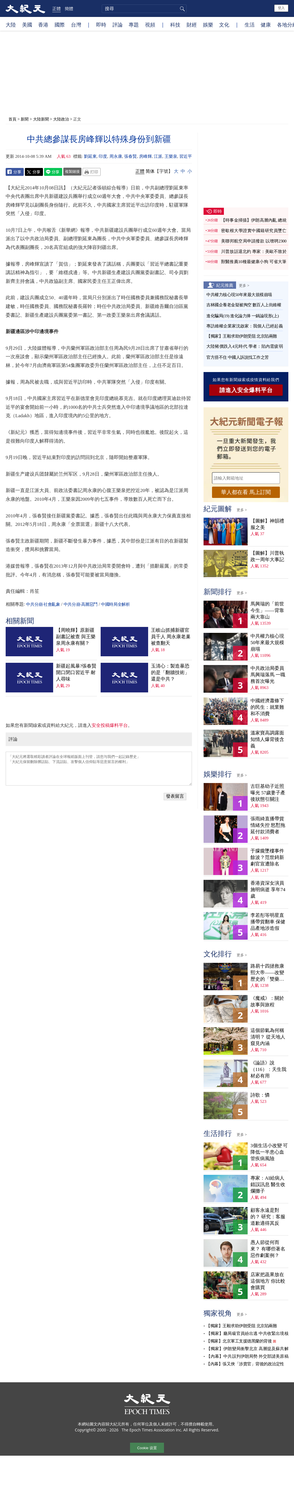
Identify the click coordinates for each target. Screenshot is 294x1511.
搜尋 (181, 9)
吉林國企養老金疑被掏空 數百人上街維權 (243, 305)
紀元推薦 (224, 285)
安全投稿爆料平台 (110, 725)
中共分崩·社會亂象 (43, 604)
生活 (250, 24)
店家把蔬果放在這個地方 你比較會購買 (267, 1281)
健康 (266, 24)
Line (53, 172)
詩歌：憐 (260, 1095)
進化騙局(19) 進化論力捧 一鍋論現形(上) (242, 316)
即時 (101, 24)
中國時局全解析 (115, 604)
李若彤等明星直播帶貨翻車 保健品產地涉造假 (267, 922)
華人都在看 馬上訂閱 (246, 492)
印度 (103, 156)
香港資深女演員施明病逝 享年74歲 (267, 889)
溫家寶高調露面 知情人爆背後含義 (267, 739)
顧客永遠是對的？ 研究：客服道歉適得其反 (267, 1217)
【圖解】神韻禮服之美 (267, 524)
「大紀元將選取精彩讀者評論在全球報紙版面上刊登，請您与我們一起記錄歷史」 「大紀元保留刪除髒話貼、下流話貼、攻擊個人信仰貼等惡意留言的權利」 (99, 769)
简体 (150, 171)
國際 (60, 24)
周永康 (115, 156)
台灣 (76, 24)
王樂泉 (171, 156)
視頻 (150, 24)
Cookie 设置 (147, 1448)
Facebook (15, 172)
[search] (144, 9)
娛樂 (208, 24)
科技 (175, 24)
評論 (118, 24)
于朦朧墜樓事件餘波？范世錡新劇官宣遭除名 (267, 857)
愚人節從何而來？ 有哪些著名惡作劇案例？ (267, 1249)
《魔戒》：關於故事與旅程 (267, 1001)
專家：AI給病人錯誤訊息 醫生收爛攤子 (267, 1184)
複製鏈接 (72, 171)
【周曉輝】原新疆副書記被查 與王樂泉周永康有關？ (76, 636)
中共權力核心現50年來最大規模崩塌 (239, 294)
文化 (224, 24)
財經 (192, 24)
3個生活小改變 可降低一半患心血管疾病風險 (269, 1152)
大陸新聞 (41, 119)
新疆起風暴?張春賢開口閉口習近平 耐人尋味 (76, 672)
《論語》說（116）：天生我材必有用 (268, 1069)
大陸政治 (61, 119)
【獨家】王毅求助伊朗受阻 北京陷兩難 (241, 336)
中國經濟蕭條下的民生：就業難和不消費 (267, 707)
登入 (281, 8)
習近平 (185, 156)
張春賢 (130, 156)
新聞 (25, 119)
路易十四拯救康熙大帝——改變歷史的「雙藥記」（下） (267, 972)
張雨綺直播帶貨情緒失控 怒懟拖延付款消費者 (267, 825)
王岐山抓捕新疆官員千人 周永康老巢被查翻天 (171, 636)
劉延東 (90, 156)
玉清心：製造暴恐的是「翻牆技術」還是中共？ (170, 672)
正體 (56, 8)
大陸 (11, 24)
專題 (134, 24)
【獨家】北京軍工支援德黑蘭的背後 (239, 1341)
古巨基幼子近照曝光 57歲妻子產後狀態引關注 (267, 793)
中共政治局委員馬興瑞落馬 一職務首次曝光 (267, 675)
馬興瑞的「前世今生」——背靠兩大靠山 (267, 610)
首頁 (12, 119)
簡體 (69, 8)
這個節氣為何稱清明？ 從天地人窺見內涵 (267, 1037)
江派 (158, 156)
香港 (43, 24)
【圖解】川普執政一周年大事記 (267, 556)
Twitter (34, 172)
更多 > (244, 285)
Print (92, 172)
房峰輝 (145, 156)
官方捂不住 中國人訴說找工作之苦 (237, 357)
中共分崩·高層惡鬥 (81, 604)
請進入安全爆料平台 (246, 390)
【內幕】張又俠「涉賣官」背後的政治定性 (245, 1364)
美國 (27, 24)
